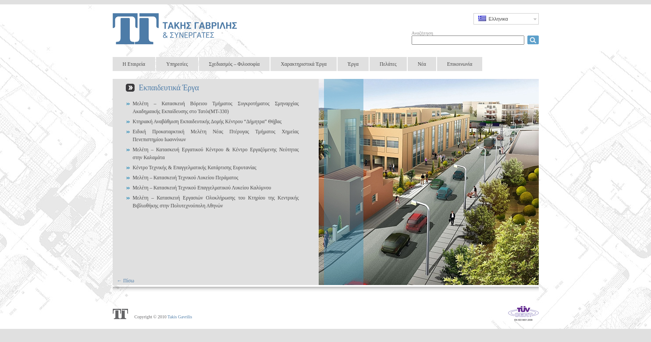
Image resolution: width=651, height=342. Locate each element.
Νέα (422, 64)
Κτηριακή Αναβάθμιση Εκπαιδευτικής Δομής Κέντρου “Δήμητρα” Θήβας (207, 121)
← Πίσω (126, 280)
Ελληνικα (493, 18)
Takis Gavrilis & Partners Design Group (176, 28)
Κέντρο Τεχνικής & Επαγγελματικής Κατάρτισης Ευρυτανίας (194, 167)
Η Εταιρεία (134, 64)
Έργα (353, 64)
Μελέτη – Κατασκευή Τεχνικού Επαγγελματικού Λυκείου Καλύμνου (202, 187)
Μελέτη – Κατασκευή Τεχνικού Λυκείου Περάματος (185, 177)
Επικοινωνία (459, 64)
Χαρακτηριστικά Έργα (304, 64)
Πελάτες (388, 64)
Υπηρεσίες (177, 64)
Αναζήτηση (423, 33)
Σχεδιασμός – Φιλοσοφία (234, 64)
